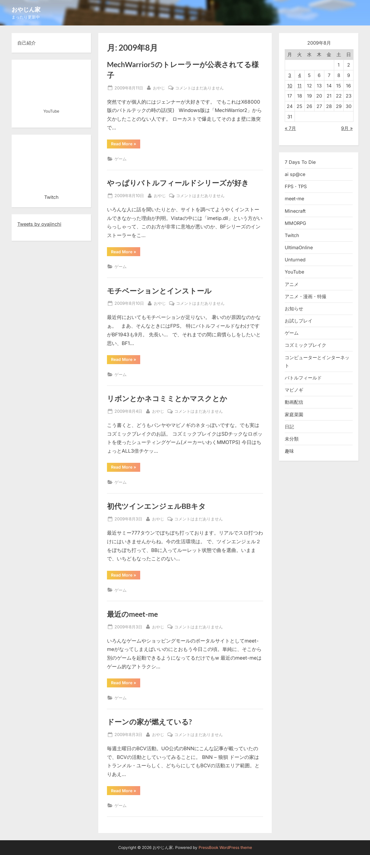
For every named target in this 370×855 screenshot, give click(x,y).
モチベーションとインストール (159, 291)
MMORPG (295, 223)
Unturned (295, 260)
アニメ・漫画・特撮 (305, 296)
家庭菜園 (294, 414)
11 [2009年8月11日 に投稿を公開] (299, 86)
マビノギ (294, 390)
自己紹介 (26, 43)
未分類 (292, 439)
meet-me (294, 198)
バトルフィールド (303, 378)
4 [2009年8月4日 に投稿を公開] (299, 75)
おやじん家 (26, 9)
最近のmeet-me (132, 614)
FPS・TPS (296, 186)
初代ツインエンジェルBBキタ (156, 506)
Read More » (125, 144)
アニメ (292, 284)
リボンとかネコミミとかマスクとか (167, 398)
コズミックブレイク (305, 345)
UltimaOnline (299, 247)
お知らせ (294, 308)
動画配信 (294, 402)
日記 (289, 427)
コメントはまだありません (199, 87)
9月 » (347, 128)
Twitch (292, 235)
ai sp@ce (295, 174)
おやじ (159, 87)
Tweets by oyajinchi (39, 224)
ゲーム (120, 158)
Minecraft (295, 211)
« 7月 (290, 128)
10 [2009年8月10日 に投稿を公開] (289, 86)
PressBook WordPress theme (225, 847)
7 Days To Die (300, 162)
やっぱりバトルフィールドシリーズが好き (178, 183)
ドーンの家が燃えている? (149, 722)
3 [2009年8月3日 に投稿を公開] (289, 75)
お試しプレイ (298, 321)
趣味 (289, 451)
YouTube (294, 272)
